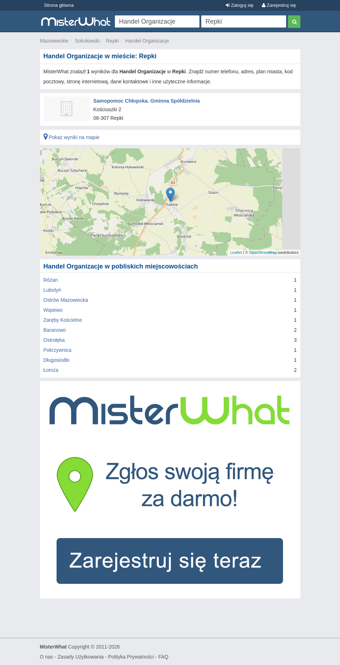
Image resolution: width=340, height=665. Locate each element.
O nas (46, 656)
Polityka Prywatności (131, 656)
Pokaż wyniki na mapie (72, 137)
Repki (112, 41)
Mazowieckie (54, 41)
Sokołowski (87, 41)
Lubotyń (52, 289)
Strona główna (59, 5)
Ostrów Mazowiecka (66, 299)
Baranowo (55, 329)
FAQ (163, 656)
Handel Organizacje (147, 41)
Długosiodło (57, 360)
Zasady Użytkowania (80, 656)
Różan (51, 279)
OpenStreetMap (263, 252)
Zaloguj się (239, 5)
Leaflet (236, 252)
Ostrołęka (54, 340)
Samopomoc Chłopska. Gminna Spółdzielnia (146, 100)
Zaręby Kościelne (63, 319)
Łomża (51, 370)
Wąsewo (53, 309)
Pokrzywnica (58, 350)
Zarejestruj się (279, 5)
